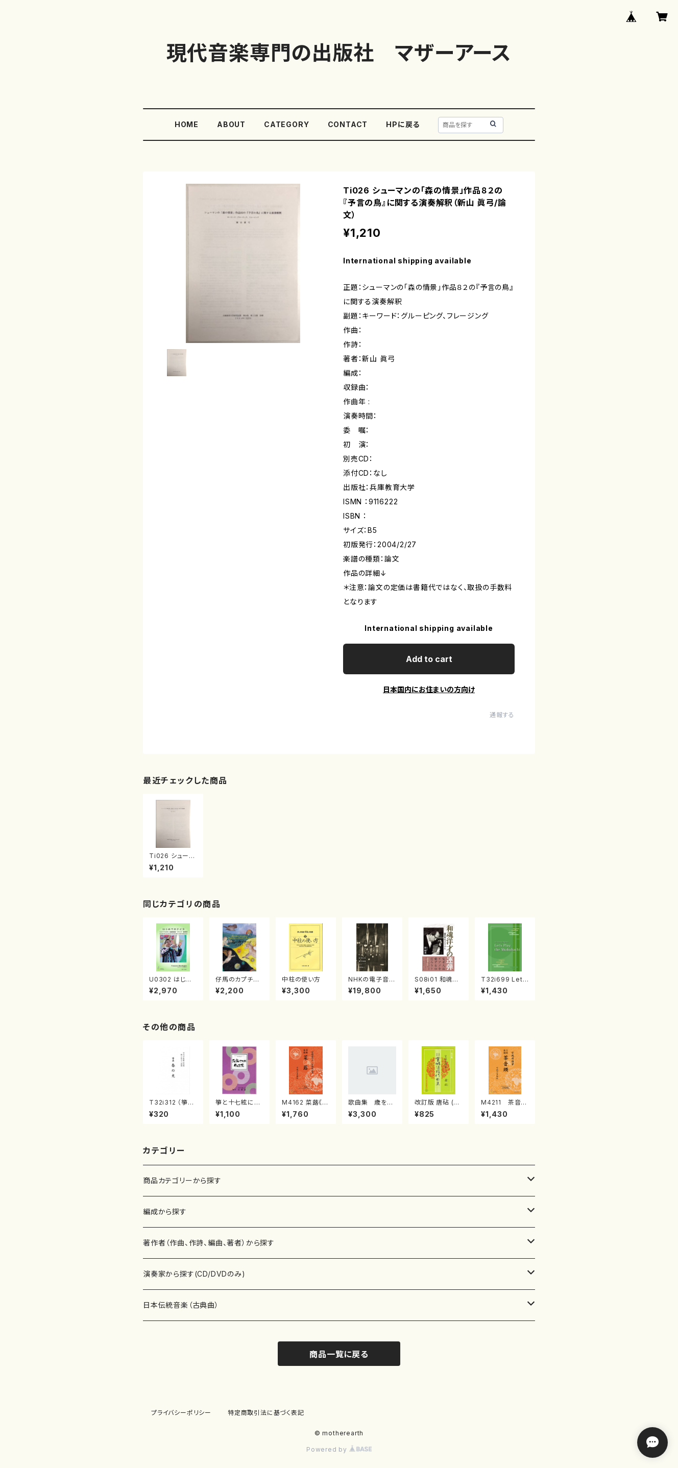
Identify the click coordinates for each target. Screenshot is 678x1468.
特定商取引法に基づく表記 (266, 1412)
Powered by (339, 1449)
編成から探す (165, 1211)
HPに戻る (403, 124)
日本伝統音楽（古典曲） (181, 1305)
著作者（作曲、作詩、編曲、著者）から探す (209, 1242)
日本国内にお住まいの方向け (429, 689)
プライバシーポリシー (181, 1412)
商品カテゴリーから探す (182, 1180)
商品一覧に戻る (339, 1354)
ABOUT (231, 124)
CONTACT (348, 124)
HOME (187, 124)
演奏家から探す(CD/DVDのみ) (194, 1273)
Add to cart (429, 659)
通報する (502, 715)
